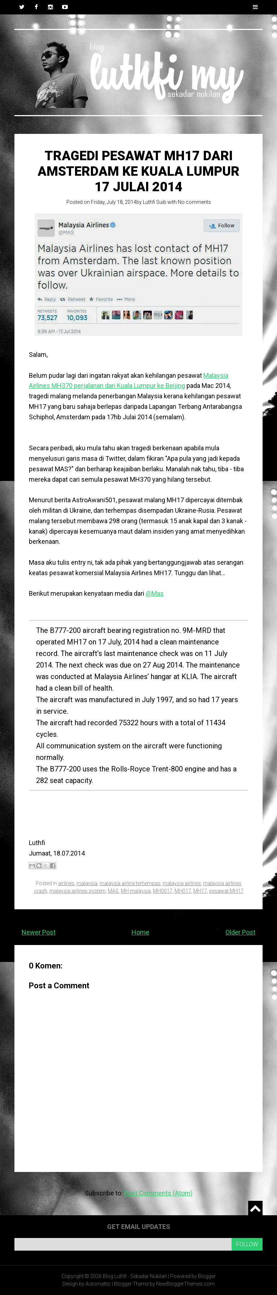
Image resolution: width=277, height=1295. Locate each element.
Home (140, 932)
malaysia (86, 883)
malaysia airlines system (77, 891)
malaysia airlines (182, 883)
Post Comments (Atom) (158, 1193)
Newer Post (39, 932)
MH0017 (162, 891)
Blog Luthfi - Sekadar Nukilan (135, 1276)
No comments (194, 202)
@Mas (155, 593)
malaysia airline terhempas (130, 883)
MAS (113, 891)
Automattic (98, 1284)
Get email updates (138, 1226)
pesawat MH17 (226, 891)
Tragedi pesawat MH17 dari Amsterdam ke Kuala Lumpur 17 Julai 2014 (138, 171)
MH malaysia (136, 891)
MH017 (183, 891)
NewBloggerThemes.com (185, 1284)
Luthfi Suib (154, 202)
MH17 (200, 891)
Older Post (240, 932)
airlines (66, 883)
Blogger (207, 1276)
